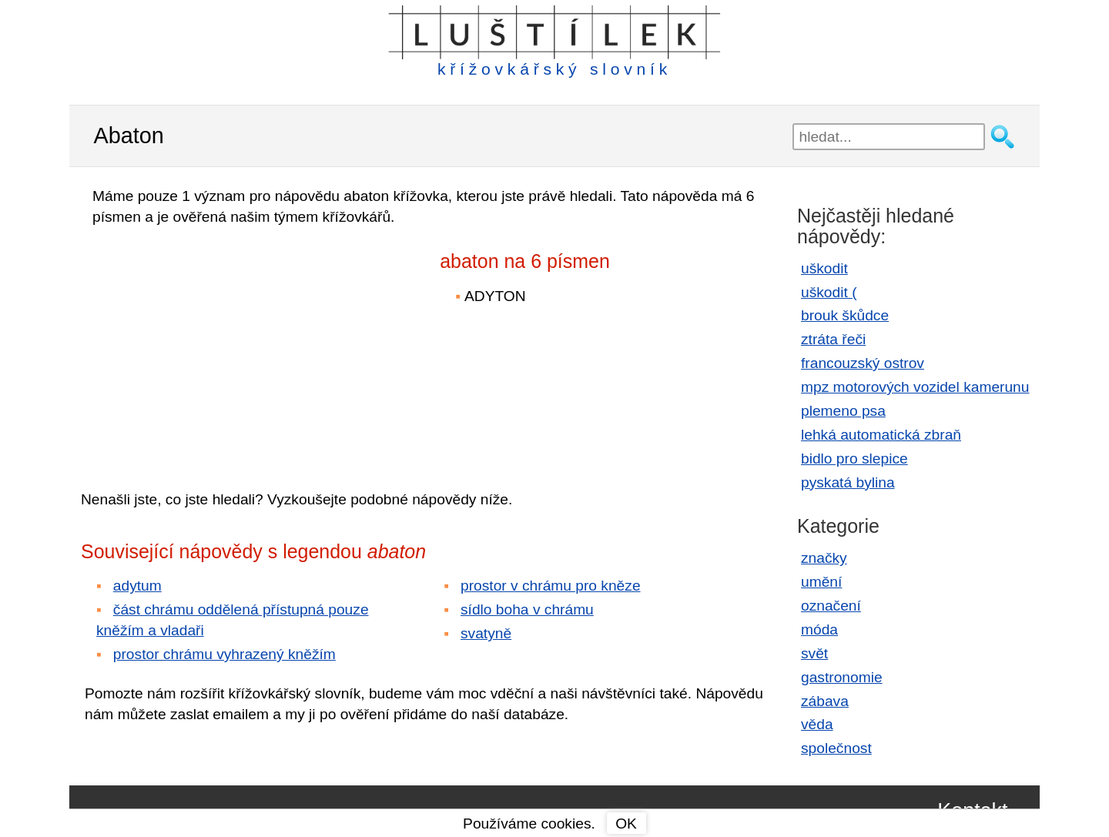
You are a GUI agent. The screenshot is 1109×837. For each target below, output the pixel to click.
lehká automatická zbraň (881, 435)
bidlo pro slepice (854, 458)
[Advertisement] (215, 347)
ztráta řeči (833, 339)
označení (831, 606)
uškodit (824, 268)
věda (817, 724)
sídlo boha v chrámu (527, 609)
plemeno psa (843, 411)
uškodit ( (829, 292)
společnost (836, 748)
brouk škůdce (845, 315)
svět (814, 653)
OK (626, 823)
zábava (825, 701)
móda (819, 629)
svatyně (486, 633)
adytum (137, 586)
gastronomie (842, 677)
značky (824, 558)
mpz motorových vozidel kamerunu (915, 387)
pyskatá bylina (848, 482)
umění (821, 582)
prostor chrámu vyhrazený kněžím (224, 654)
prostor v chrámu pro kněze (551, 586)
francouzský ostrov (862, 363)
